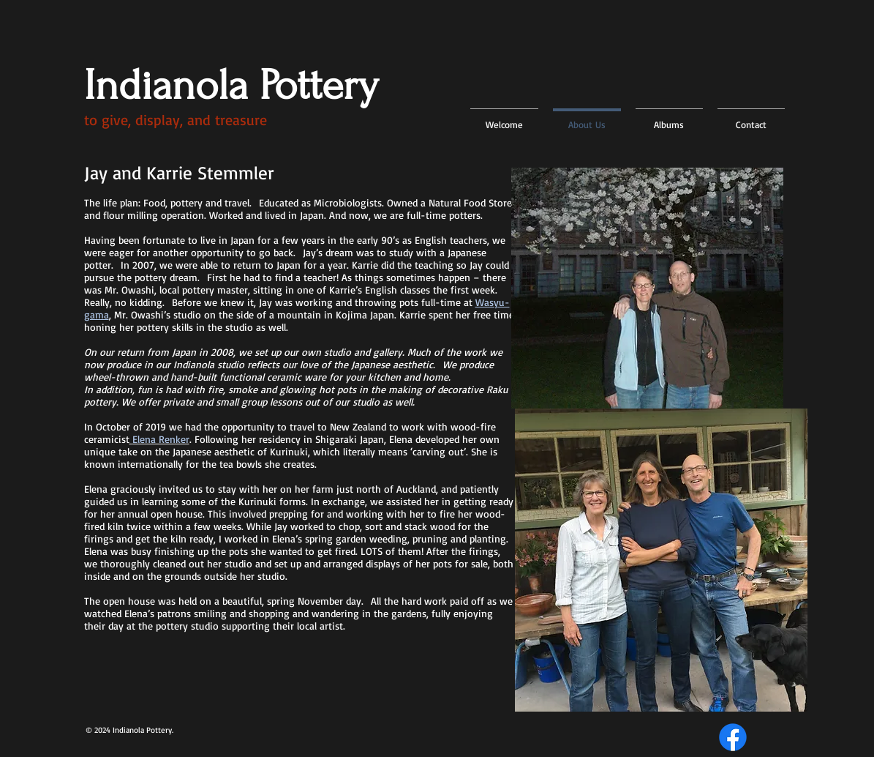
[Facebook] (733, 737)
